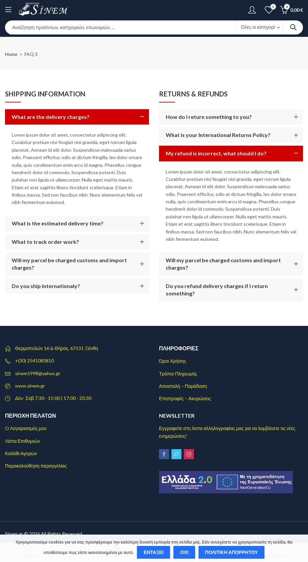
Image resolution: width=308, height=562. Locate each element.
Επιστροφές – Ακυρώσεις (185, 398)
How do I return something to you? (209, 117)
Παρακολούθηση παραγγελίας (36, 466)
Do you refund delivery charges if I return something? (217, 289)
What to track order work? (45, 241)
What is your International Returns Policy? (218, 135)
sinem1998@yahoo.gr (37, 373)
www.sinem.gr (30, 386)
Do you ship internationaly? (46, 286)
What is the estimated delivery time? (57, 223)
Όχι (184, 552)
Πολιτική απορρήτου (231, 552)
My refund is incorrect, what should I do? (216, 153)
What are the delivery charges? (50, 117)
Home (11, 54)
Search (293, 27)
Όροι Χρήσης (172, 361)
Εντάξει (153, 552)
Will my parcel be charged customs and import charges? (69, 264)
